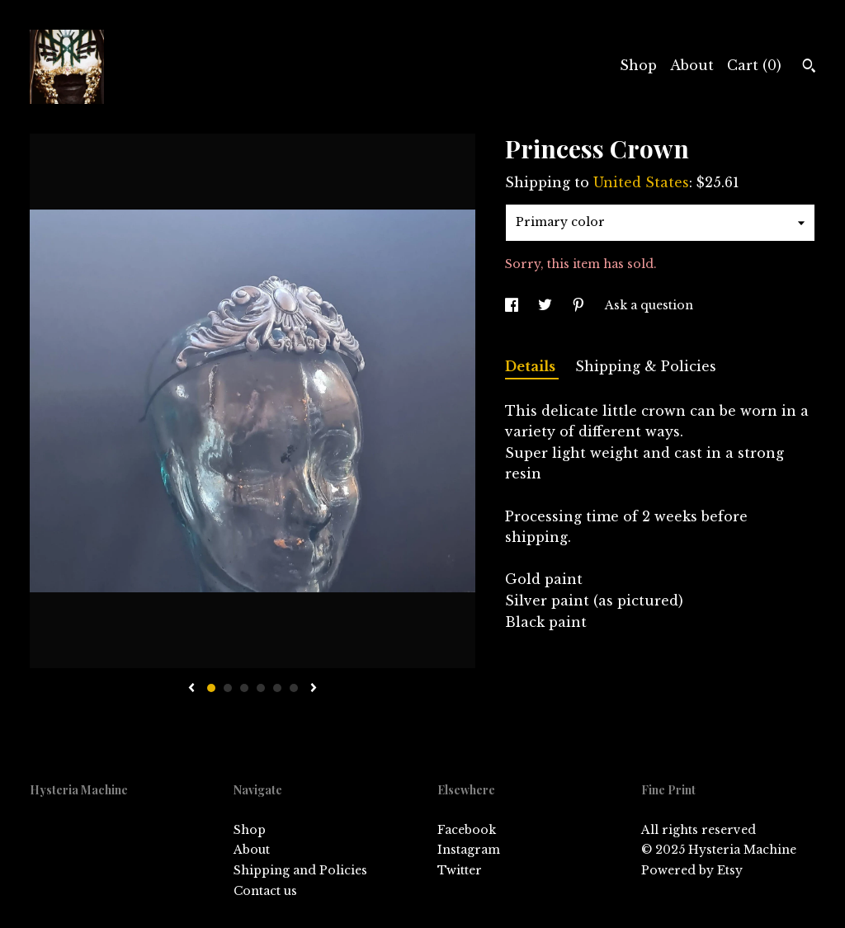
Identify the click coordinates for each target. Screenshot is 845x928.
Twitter (459, 870)
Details (532, 366)
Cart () (754, 65)
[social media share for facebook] (513, 305)
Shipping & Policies (645, 366)
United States (641, 182)
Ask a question (649, 305)
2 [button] (228, 688)
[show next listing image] (313, 689)
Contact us (265, 890)
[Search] (809, 68)
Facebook (466, 829)
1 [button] (211, 688)
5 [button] (277, 688)
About (692, 65)
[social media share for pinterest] (580, 305)
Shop (638, 65)
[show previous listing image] (191, 689)
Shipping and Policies (300, 870)
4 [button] (261, 688)
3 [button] (244, 688)
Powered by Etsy (692, 870)
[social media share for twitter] (546, 305)
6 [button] (294, 688)
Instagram (468, 849)
